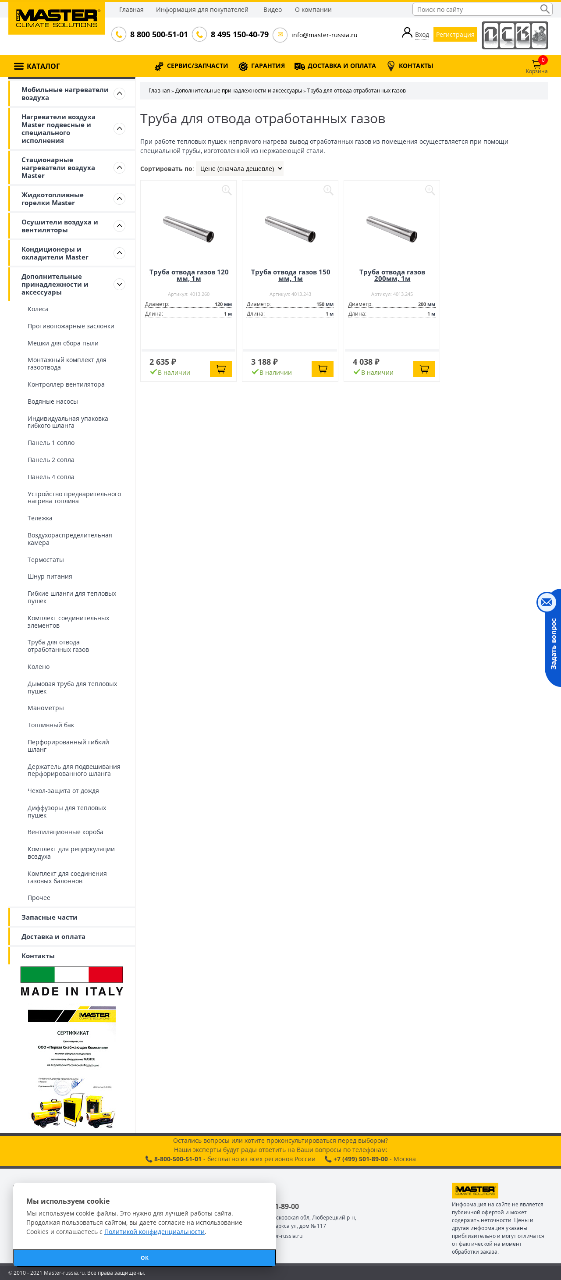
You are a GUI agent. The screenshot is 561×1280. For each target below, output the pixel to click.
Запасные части (49, 917)
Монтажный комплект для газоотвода (67, 363)
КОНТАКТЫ (416, 65)
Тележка (40, 518)
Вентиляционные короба (65, 832)
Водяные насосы (53, 401)
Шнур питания (50, 576)
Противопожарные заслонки (71, 326)
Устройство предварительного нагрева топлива (74, 497)
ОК (145, 1258)
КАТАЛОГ (43, 66)
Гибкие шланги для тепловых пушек (72, 597)
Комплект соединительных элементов (68, 621)
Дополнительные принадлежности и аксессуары (55, 284)
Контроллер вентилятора (66, 384)
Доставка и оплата (53, 936)
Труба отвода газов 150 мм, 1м (290, 275)
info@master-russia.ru (324, 35)
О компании (313, 9)
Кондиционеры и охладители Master (55, 253)
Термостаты (46, 559)
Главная (131, 9)
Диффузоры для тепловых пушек (67, 811)
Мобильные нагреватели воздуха (65, 93)
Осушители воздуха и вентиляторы (59, 225)
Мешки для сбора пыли (63, 343)
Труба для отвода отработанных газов (58, 646)
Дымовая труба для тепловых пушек (72, 687)
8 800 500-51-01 (158, 34)
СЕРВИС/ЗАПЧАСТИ (197, 65)
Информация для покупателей (202, 9)
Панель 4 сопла (51, 477)
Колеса (38, 309)
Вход (422, 34)
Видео (272, 9)
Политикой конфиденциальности (154, 1231)
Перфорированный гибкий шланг (68, 746)
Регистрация (455, 34)
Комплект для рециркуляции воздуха (71, 852)
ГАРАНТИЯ (268, 65)
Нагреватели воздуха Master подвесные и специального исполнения (58, 128)
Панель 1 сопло (51, 442)
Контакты (38, 955)
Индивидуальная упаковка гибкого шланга (68, 422)
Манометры (46, 708)
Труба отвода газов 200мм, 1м (392, 275)
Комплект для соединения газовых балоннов (67, 877)
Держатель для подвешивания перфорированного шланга (74, 770)
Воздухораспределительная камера (70, 539)
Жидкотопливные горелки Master (52, 198)
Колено (39, 666)
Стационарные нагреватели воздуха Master (58, 167)
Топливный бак (51, 725)
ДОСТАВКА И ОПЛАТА (342, 65)
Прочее (39, 897)
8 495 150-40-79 (239, 34)
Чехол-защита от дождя (63, 790)
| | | (240, 168)
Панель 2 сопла (51, 459)
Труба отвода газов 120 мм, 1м (189, 275)
